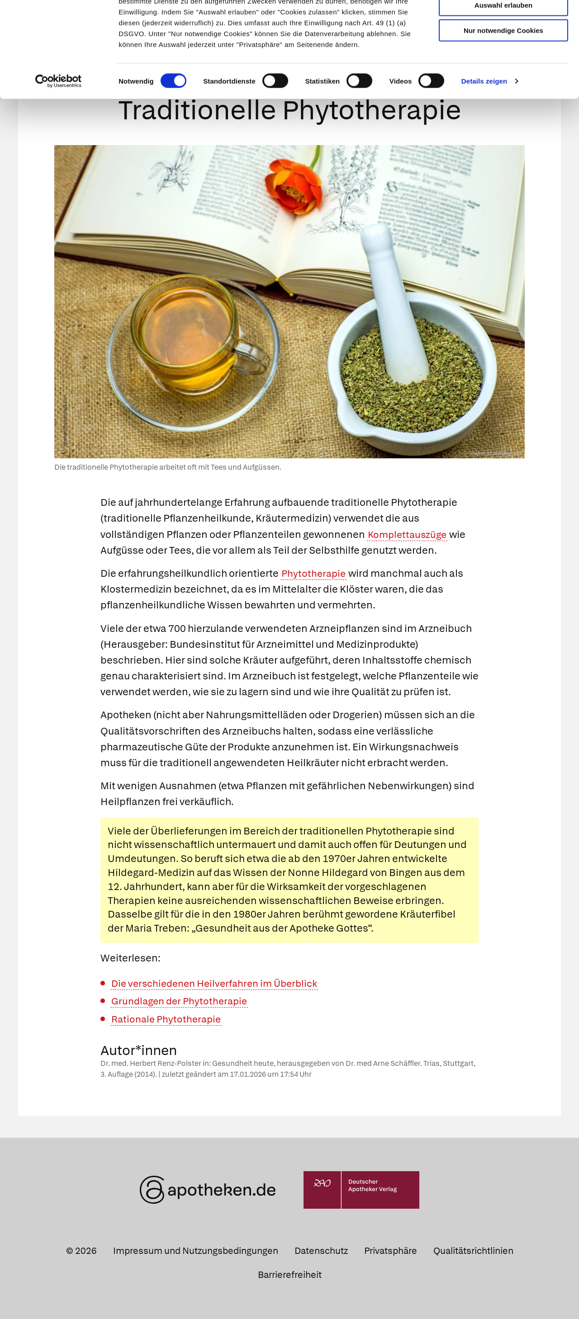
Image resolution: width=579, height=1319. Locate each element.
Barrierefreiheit (290, 1275)
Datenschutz (321, 1251)
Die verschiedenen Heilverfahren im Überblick (219, 983)
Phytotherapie (314, 573)
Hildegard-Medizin (151, 872)
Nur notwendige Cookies (503, 73)
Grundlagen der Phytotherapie (182, 1001)
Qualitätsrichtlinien (473, 1251)
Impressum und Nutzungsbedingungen (195, 1251)
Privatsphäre (390, 1251)
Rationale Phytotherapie (168, 1019)
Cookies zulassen (503, 22)
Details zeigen (484, 123)
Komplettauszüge (409, 534)
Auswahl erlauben (503, 48)
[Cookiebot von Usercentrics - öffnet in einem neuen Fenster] (58, 124)
